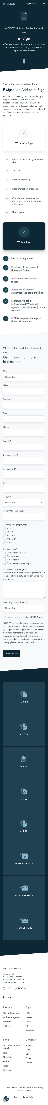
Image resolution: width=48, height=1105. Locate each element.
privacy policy (29, 642)
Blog (5, 1052)
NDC (28, 1013)
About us (29, 1045)
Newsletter (8, 1057)
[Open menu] (44, 4)
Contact (29, 1058)
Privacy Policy (28, 1097)
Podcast (6, 1061)
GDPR (28, 1021)
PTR (27, 1025)
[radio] (24, 528)
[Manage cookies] (6, 1099)
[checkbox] (24, 535)
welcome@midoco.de (16, 982)
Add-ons (6, 1025)
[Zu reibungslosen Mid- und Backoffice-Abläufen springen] (24, 61)
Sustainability (31, 1030)
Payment (29, 1017)
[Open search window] (39, 4)
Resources (7, 1070)
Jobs (27, 1053)
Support (29, 1062)
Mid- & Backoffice (11, 1013)
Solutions (7, 1021)
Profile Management (11, 1017)
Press (5, 1065)
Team (28, 1049)
